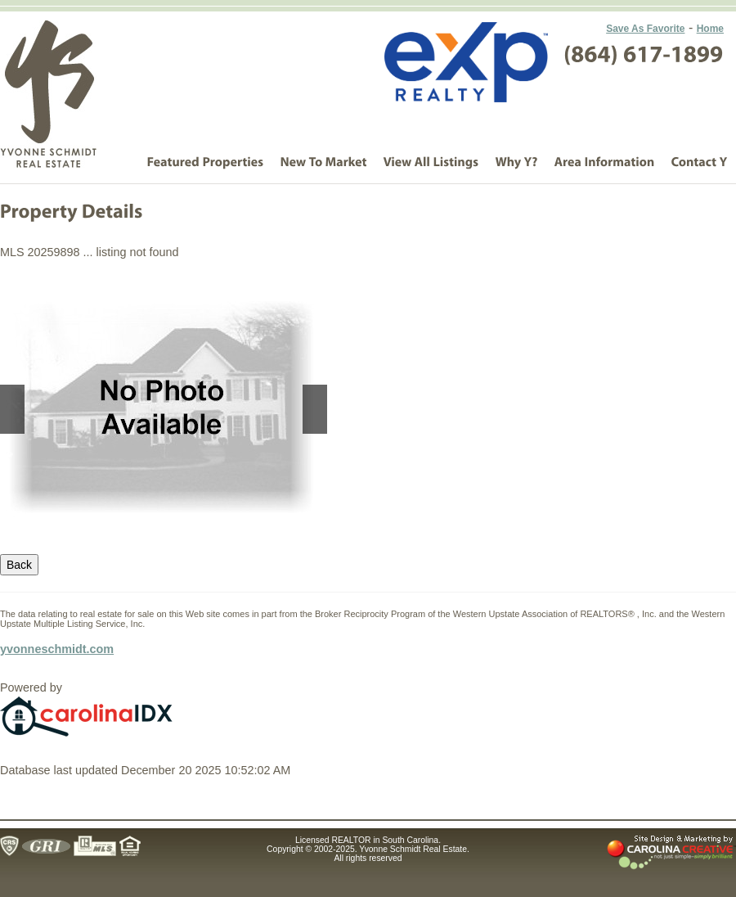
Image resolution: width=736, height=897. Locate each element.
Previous (12, 409)
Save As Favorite (645, 28)
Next (315, 409)
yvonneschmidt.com (57, 649)
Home (710, 28)
